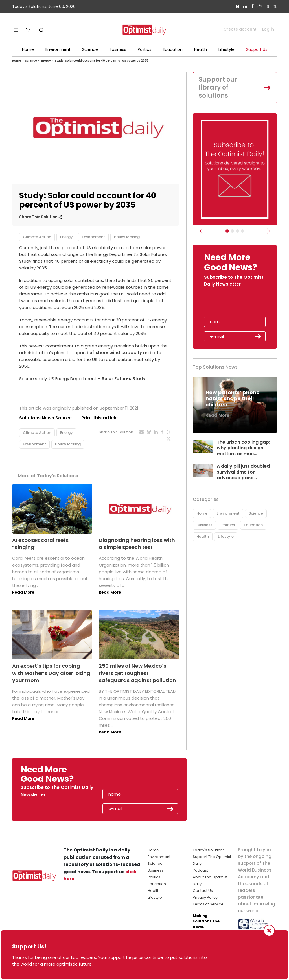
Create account (240, 29)
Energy (46, 60)
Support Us (256, 49)
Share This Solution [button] (40, 217)
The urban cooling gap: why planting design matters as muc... (243, 448)
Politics (144, 49)
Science (90, 49)
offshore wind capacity (115, 353)
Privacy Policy (205, 897)
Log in (268, 29)
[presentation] (237, 303)
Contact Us (203, 890)
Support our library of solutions (218, 87)
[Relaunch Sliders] (242, 231)
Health (200, 49)
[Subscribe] (227, 231)
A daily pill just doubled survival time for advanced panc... (243, 472)
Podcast (200, 870)
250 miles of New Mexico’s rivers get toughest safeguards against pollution (137, 672)
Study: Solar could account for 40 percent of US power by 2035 (101, 60)
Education (173, 49)
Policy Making (127, 236)
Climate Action (37, 236)
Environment (58, 49)
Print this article (99, 418)
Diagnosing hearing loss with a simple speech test (137, 544)
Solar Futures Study (124, 379)
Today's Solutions (209, 850)
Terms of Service (208, 904)
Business (118, 49)
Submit (258, 336)
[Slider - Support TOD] (237, 231)
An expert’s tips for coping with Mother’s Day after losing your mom (51, 672)
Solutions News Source (45, 418)
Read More (23, 592)
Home (28, 49)
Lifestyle (226, 49)
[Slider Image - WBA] (232, 231)
